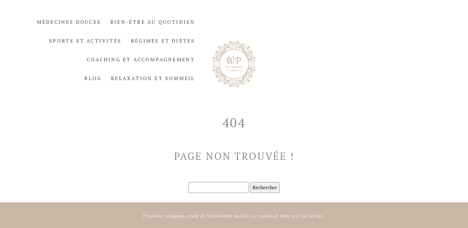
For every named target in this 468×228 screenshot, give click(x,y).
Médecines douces (69, 21)
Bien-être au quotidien (152, 21)
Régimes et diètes (163, 40)
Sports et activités (85, 40)
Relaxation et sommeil (153, 78)
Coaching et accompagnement (141, 59)
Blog (92, 78)
